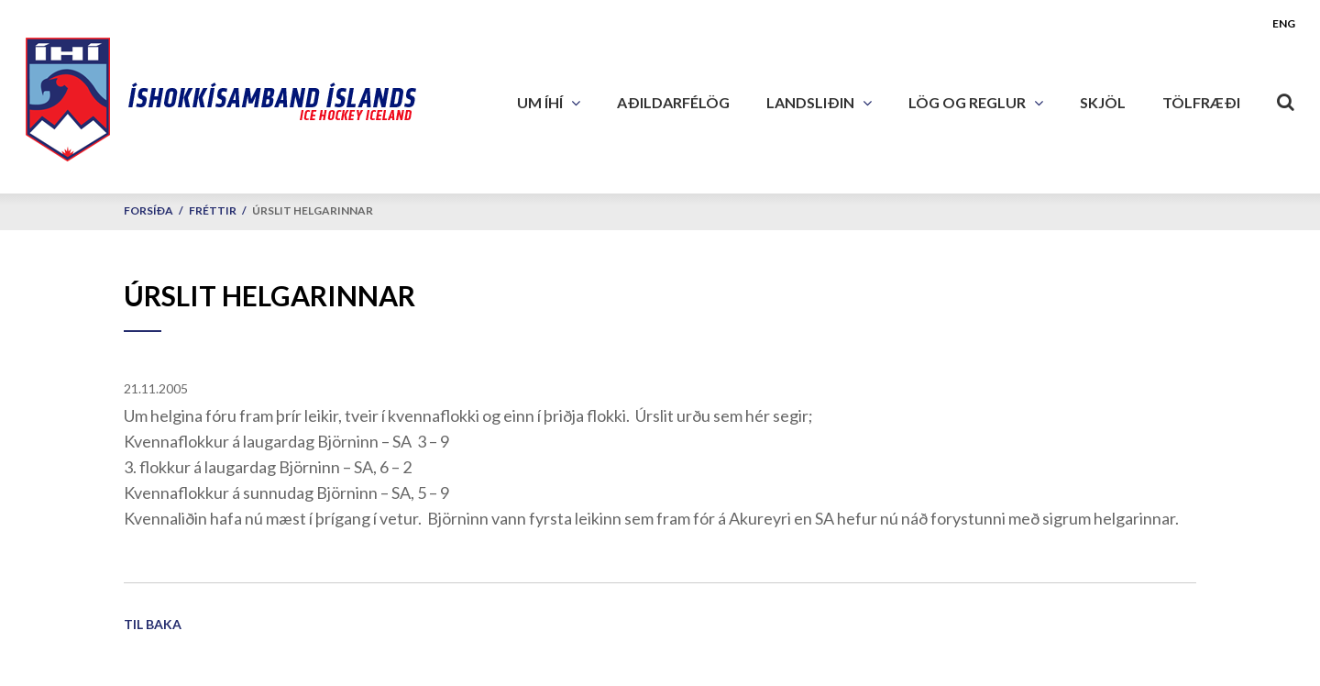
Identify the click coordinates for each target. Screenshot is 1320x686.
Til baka (153, 624)
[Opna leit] (1286, 98)
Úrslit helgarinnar (312, 210)
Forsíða (148, 210)
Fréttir (212, 210)
